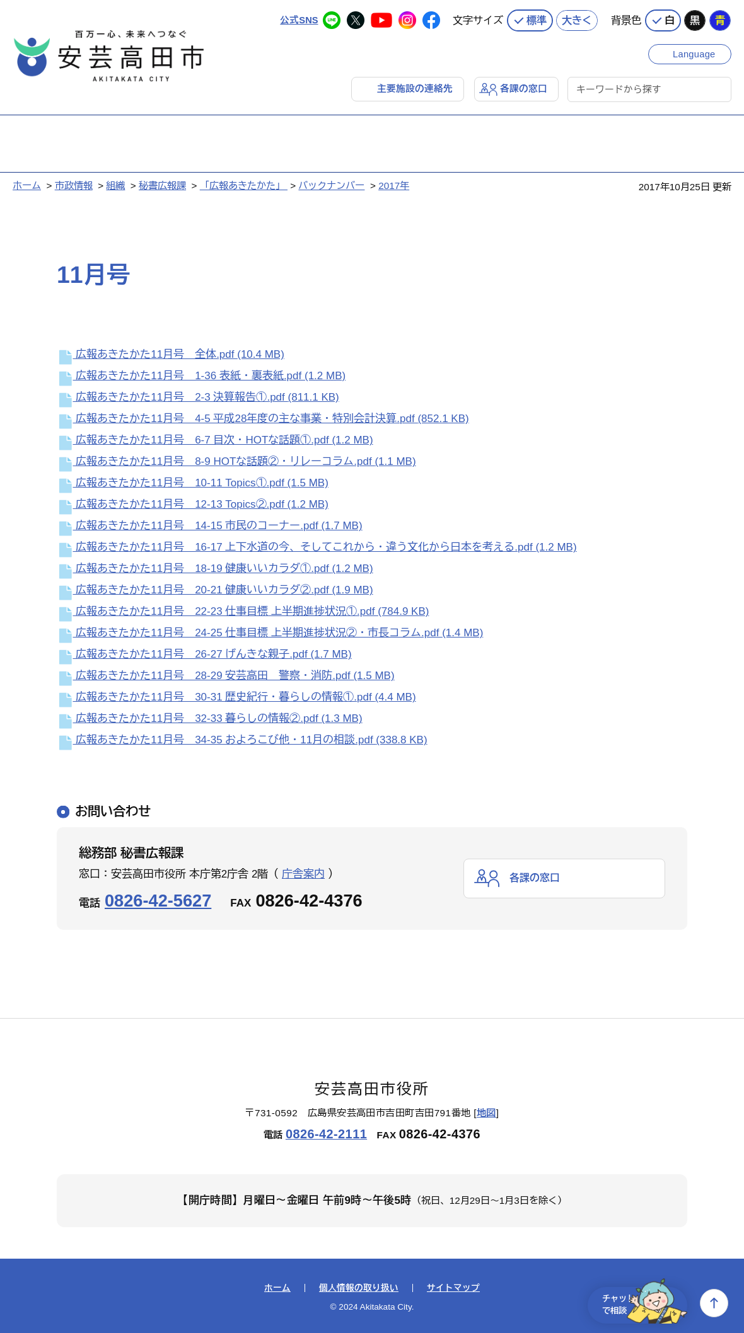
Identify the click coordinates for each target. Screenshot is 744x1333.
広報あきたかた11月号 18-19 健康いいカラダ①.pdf (215, 569)
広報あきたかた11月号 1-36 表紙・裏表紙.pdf (201, 376)
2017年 (393, 185)
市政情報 (74, 185)
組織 (115, 185)
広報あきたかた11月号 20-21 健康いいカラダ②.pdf (215, 590)
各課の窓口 (523, 88)
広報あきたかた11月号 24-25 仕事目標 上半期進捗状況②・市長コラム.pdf (270, 633)
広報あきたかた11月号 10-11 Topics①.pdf (192, 483)
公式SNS (298, 18)
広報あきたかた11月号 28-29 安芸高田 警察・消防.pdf (226, 676)
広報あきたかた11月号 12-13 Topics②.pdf (192, 504)
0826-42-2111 (326, 1133)
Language (695, 52)
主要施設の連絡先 (415, 88)
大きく (577, 19)
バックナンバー (331, 185)
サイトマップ (453, 1287)
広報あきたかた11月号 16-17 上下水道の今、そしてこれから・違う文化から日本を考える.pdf (317, 547)
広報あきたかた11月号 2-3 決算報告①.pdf (198, 397)
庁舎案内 (303, 873)
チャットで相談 (638, 1303)
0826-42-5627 (158, 900)
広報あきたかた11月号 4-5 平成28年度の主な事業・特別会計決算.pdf (263, 419)
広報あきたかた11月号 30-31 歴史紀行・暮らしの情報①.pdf (236, 697)
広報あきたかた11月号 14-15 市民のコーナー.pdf (210, 526)
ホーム (27, 185)
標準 (536, 19)
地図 (486, 1112)
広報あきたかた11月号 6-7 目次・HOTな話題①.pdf (215, 440)
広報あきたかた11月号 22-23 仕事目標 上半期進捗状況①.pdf (243, 611)
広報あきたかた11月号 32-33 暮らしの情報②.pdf (210, 718)
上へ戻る (714, 1303)
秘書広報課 (162, 185)
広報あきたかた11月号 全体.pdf (170, 354)
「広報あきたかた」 (244, 185)
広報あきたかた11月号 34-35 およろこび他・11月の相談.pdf (242, 740)
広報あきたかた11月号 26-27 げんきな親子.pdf (204, 654)
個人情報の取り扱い (358, 1287)
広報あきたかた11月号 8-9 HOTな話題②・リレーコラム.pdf (236, 461)
